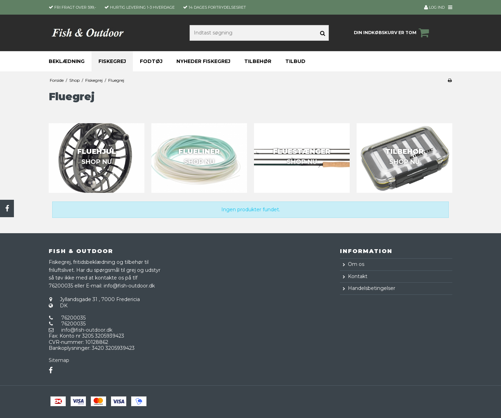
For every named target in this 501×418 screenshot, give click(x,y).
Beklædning (67, 61)
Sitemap (59, 360)
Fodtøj (151, 61)
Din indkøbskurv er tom (392, 32)
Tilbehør (257, 61)
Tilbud (295, 61)
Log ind (434, 7)
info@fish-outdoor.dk (86, 330)
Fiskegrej (112, 61)
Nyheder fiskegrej (203, 61)
